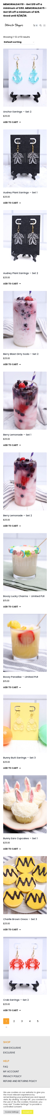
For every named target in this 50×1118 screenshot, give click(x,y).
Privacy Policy (12, 1076)
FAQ (5, 1066)
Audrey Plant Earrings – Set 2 (20, 273)
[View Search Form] (40, 25)
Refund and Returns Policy (20, 1081)
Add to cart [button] (12, 122)
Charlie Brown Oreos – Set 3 (20, 919)
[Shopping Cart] (35, 25)
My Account (11, 1071)
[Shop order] (19, 42)
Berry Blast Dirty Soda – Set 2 (21, 354)
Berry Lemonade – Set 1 (17, 434)
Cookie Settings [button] (12, 1112)
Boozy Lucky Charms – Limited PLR (24, 596)
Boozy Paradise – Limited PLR (20, 676)
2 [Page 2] (14, 1021)
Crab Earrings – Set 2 (16, 1000)
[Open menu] (45, 25)
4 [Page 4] (30, 1021)
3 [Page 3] (22, 1021)
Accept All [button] (27, 1112)
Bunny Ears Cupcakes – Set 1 (20, 838)
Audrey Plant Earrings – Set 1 (20, 192)
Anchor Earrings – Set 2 (17, 111)
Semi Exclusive (12, 1047)
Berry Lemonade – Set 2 (17, 515)
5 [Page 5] (38, 1021)
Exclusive (9, 1052)
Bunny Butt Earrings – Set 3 (19, 757)
